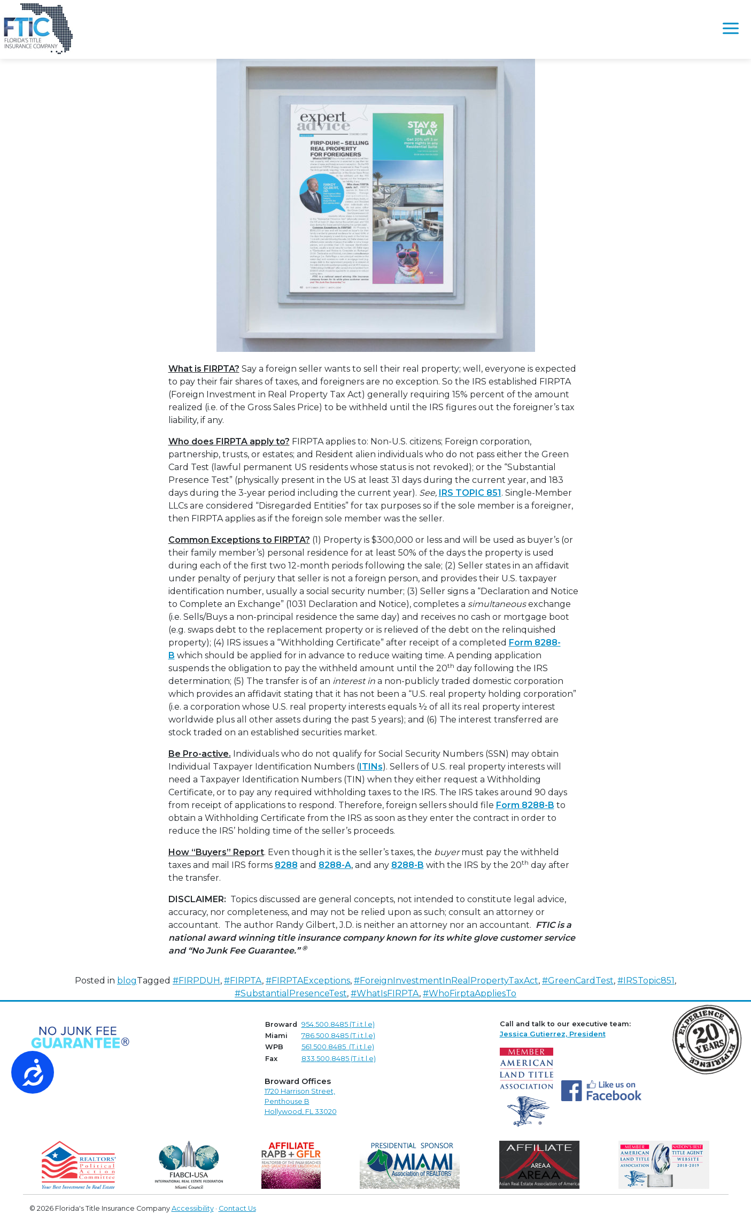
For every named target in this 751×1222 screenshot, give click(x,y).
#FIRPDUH (196, 980)
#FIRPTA (243, 980)
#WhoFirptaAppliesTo (469, 993)
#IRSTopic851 (646, 980)
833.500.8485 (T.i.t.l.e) (338, 1059)
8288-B (407, 865)
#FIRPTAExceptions (308, 980)
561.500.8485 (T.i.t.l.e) (337, 1047)
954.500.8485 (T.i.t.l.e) (338, 1024)
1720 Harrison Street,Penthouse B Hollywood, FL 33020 (301, 1101)
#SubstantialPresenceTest (291, 993)
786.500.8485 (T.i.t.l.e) (338, 1036)
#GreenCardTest (578, 980)
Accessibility (193, 1208)
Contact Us (237, 1208)
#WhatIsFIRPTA (385, 993)
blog (127, 980)
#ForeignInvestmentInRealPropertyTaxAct (446, 980)
